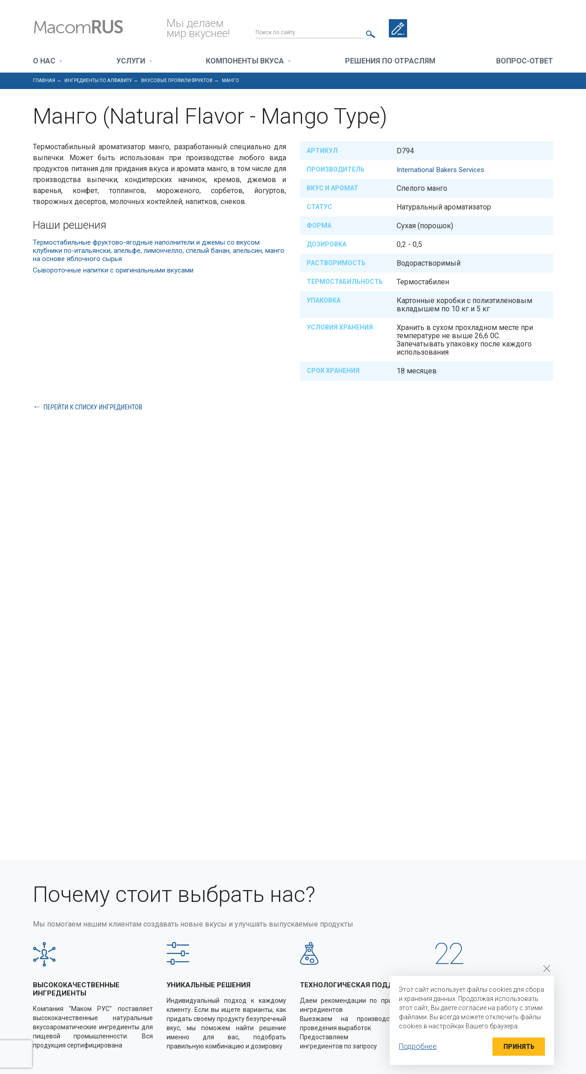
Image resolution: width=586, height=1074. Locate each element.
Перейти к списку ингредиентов (92, 406)
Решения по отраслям (390, 61)
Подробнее (418, 1046)
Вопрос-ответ (524, 61)
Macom (91, 27)
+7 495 (514, 28)
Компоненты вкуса (245, 61)
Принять (515, 1046)
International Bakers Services (443, 169)
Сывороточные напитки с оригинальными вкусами (120, 270)
